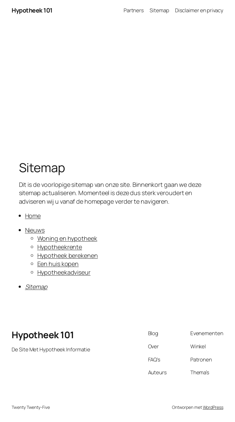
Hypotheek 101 (32, 10)
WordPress (213, 407)
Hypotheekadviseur (64, 272)
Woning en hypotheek (67, 238)
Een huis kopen (58, 264)
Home (33, 216)
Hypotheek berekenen (67, 255)
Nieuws (35, 230)
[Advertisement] (117, 85)
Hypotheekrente (59, 247)
